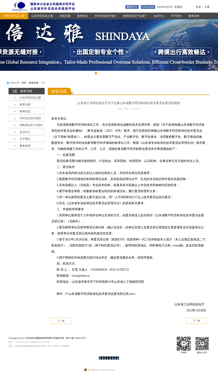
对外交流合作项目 (105, 15)
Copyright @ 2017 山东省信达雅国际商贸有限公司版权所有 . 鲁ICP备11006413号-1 (47, 338)
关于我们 (176, 15)
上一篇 (60, 320)
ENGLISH (148, 7)
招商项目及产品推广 (135, 15)
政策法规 (65, 15)
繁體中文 (132, 7)
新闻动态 (82, 15)
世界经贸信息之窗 (14, 15)
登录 (198, 7)
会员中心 (159, 15)
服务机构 (193, 15)
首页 (24, 83)
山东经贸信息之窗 (42, 15)
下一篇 (196, 320)
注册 (207, 7)
